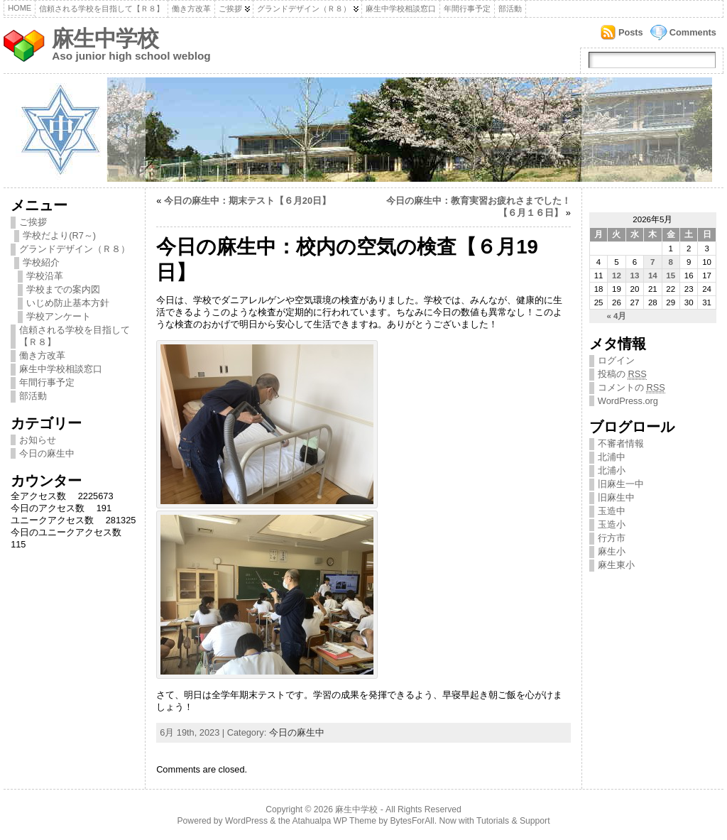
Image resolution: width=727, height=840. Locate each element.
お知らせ (37, 440)
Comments (692, 32)
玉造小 (611, 524)
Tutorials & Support (513, 821)
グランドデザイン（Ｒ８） (304, 8)
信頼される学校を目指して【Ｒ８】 (101, 8)
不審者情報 (621, 443)
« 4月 (616, 316)
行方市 (611, 538)
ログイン (616, 360)
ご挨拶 (230, 8)
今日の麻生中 (47, 453)
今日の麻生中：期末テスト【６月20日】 (247, 200)
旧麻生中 (616, 497)
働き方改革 (191, 8)
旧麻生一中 (621, 484)
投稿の (622, 374)
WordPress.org (628, 401)
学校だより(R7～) (59, 235)
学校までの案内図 (63, 289)
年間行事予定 (467, 8)
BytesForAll (412, 821)
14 (652, 275)
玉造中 (611, 511)
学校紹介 (41, 262)
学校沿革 (44, 276)
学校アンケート (58, 316)
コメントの (631, 387)
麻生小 (611, 551)
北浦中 (611, 457)
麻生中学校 (105, 38)
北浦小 (611, 470)
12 (616, 275)
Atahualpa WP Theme (334, 821)
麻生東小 (616, 565)
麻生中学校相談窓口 (401, 8)
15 (670, 275)
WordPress (246, 821)
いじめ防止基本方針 (67, 303)
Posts (630, 32)
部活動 (510, 8)
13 (634, 275)
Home (19, 8)
